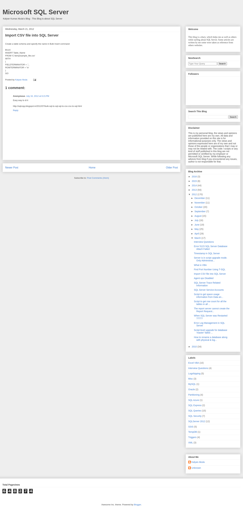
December (199, 198)
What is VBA (200, 265)
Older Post (172, 167)
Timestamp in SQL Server (207, 253)
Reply (15, 110)
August (198, 216)
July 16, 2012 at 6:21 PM (37, 96)
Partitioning (194, 394)
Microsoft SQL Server (36, 12)
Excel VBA (193, 363)
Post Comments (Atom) (98, 178)
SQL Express (195, 405)
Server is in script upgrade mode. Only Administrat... (210, 259)
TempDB (192, 432)
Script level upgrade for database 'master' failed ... (210, 331)
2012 (194, 194)
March (197, 238)
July (196, 220)
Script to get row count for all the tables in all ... (210, 302)
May (196, 229)
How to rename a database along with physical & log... (210, 338)
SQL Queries (194, 410)
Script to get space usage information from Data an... (208, 295)
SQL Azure (193, 400)
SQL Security (195, 416)
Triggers (192, 437)
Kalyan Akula (198, 462)
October (198, 207)
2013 (194, 190)
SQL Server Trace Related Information (207, 284)
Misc (190, 378)
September (200, 211)
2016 (194, 176)
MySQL (192, 384)
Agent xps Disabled (204, 278)
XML (190, 442)
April (197, 233)
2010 (194, 346)
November (199, 202)
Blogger (137, 504)
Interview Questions (204, 242)
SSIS (190, 426)
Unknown (196, 468)
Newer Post (11, 167)
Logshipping (194, 373)
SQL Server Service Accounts (209, 290)
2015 (194, 181)
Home (92, 167)
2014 (194, 185)
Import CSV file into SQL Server (210, 274)
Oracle (191, 389)
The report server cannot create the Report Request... (211, 310)
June (197, 224)
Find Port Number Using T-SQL (209, 269)
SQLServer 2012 (196, 421)
